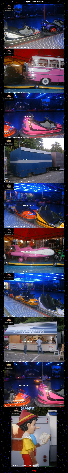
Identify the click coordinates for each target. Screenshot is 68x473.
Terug (34, 470)
